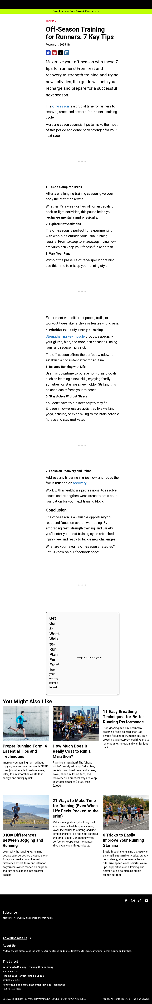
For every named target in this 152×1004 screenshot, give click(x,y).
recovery (79, 483)
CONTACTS (8, 999)
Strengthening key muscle (65, 336)
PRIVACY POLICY (42, 999)
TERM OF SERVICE (24, 999)
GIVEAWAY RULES (77, 999)
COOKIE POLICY (59, 999)
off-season (60, 106)
